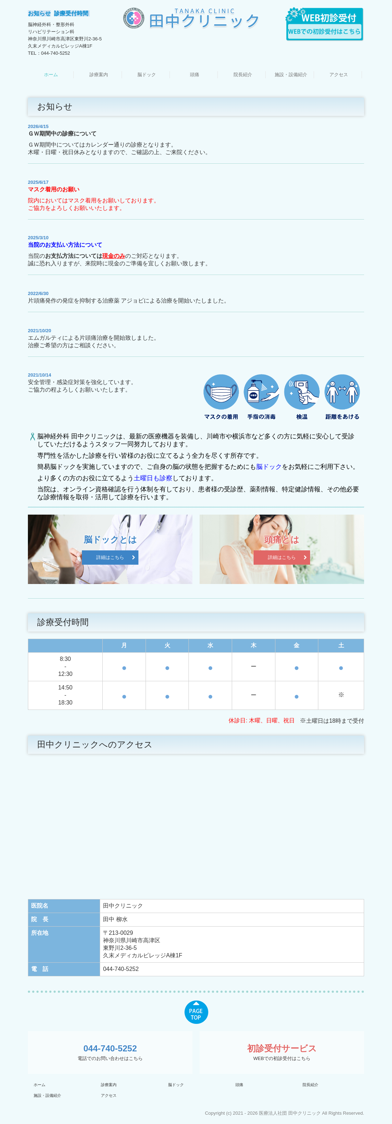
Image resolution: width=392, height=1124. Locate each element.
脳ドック (146, 74)
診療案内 (98, 74)
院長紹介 (243, 74)
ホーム (51, 74)
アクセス (338, 74)
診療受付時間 (72, 13)
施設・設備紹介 (291, 74)
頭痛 (194, 74)
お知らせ (39, 13)
